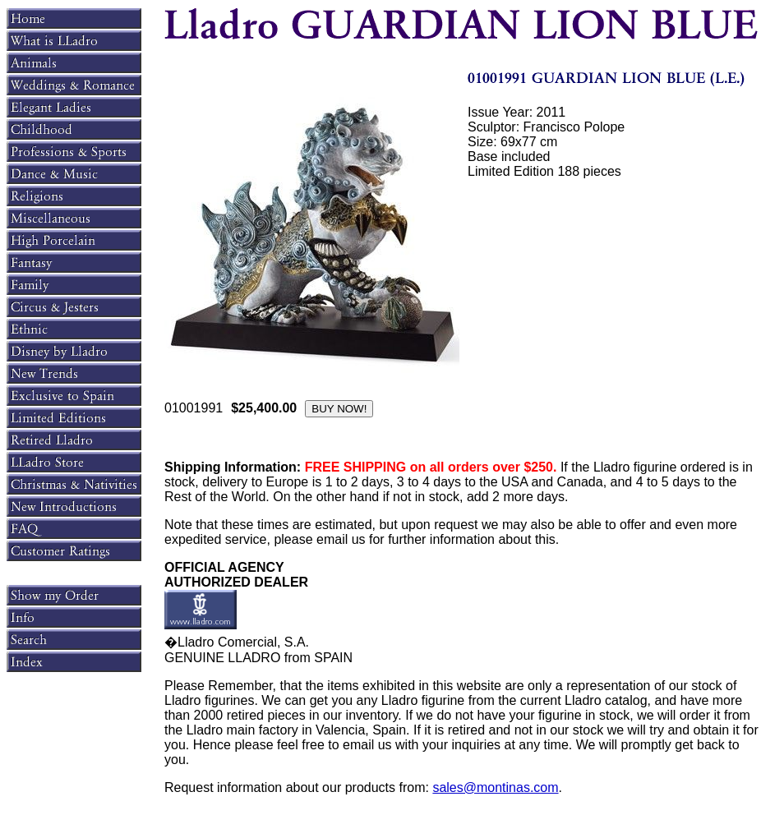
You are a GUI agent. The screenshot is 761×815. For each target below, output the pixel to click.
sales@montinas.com (495, 787)
